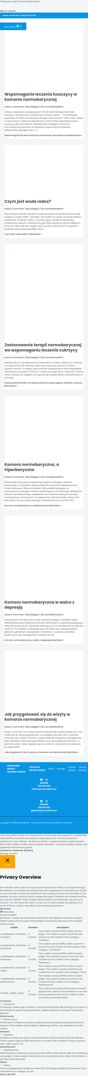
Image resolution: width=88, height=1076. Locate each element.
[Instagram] (46, 780)
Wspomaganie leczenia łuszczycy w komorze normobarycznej (40, 96)
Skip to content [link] (8, 11)
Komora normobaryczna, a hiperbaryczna (31, 467)
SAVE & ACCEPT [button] (8, 1074)
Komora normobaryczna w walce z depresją (39, 604)
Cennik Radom (72, 769)
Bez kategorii (32, 106)
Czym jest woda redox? (27, 201)
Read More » (43, 135)
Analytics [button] (5, 1031)
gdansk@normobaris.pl (44, 810)
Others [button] (3, 1062)
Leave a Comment (14, 106)
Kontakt (61, 768)
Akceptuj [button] (28, 850)
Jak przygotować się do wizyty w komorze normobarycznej (37, 717)
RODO (51, 768)
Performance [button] (7, 1016)
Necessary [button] (5, 908)
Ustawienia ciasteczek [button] (11, 850)
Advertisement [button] (7, 1046)
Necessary (8, 911)
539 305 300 (44, 785)
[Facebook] (41, 780)
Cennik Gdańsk (83, 769)
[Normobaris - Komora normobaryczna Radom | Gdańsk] (5, 20)
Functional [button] (5, 1001)
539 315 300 (44, 807)
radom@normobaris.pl (44, 789)
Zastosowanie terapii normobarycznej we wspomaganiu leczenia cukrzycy (43, 347)
